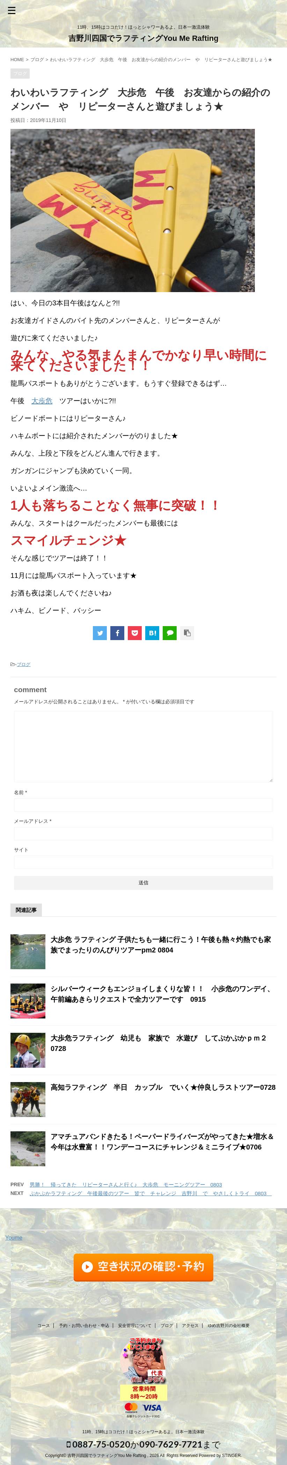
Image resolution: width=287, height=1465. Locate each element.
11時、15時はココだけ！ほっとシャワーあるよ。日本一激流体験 (143, 1431)
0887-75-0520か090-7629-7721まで (144, 1444)
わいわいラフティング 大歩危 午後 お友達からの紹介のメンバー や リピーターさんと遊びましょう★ (161, 59)
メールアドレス (32, 821)
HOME (17, 59)
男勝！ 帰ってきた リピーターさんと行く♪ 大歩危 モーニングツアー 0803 (126, 1185)
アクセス (190, 1325)
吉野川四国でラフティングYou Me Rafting (143, 38)
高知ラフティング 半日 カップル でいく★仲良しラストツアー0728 (163, 1087)
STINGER (231, 1455)
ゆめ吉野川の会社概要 (229, 1325)
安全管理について (135, 1325)
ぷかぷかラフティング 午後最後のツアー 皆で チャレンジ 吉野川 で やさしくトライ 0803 (151, 1193)
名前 (20, 792)
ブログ (37, 59)
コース (43, 1325)
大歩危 (41, 401)
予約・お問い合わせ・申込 (84, 1325)
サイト (21, 850)
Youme (13, 1238)
